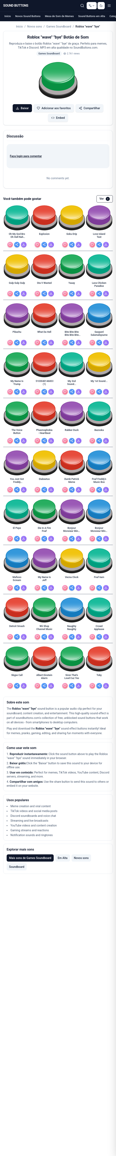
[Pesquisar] (82, 5)
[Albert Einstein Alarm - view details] (44, 678)
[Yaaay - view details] (72, 286)
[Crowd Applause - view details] (99, 629)
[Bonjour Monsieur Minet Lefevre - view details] (99, 531)
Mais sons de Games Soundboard (30, 858)
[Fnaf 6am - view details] (99, 580)
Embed (58, 117)
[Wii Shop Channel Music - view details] (44, 629)
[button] (58, 81)
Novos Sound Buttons (28, 16)
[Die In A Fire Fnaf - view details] (44, 531)
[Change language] (92, 5)
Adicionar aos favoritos (54, 108)
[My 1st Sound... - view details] (99, 384)
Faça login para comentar (26, 156)
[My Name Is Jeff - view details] (44, 580)
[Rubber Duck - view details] (72, 433)
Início (7, 16)
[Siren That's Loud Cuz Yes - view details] (72, 678)
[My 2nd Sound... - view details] (72, 384)
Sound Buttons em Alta (91, 16)
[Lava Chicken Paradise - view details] (99, 286)
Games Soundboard (58, 26)
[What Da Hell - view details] (44, 335)
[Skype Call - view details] (17, 678)
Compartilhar (89, 108)
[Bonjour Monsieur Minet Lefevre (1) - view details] (72, 531)
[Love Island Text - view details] (99, 237)
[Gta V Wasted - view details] (44, 286)
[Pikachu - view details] (17, 335)
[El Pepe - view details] (17, 531)
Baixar (22, 108)
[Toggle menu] (109, 5)
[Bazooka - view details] (99, 433)
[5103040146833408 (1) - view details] (44, 384)
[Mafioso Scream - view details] (17, 580)
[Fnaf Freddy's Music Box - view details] (99, 482)
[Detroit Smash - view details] (17, 629)
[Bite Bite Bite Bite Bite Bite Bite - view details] (72, 335)
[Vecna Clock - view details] (72, 580)
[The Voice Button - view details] (17, 433)
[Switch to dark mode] (101, 5)
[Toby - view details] (99, 678)
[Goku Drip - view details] (72, 237)
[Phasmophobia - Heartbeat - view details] (44, 433)
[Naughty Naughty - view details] (72, 629)
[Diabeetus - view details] (44, 482)
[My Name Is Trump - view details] (17, 384)
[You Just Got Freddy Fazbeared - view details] (17, 482)
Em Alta (63, 858)
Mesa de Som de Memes (59, 16)
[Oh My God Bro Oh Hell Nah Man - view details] (17, 237)
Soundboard (16, 866)
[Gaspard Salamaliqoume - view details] (99, 335)
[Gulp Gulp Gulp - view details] (17, 286)
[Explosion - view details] (44, 237)
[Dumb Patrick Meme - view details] (72, 482)
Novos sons (34, 26)
